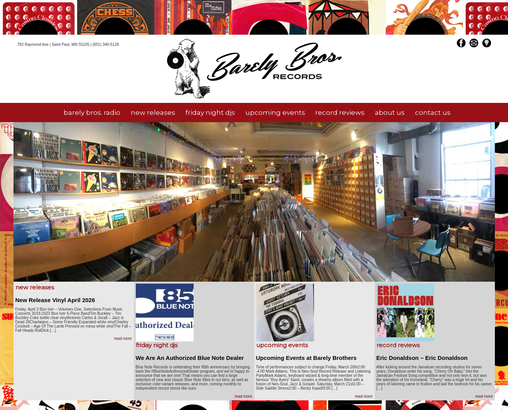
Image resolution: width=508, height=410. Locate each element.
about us (390, 112)
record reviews (340, 112)
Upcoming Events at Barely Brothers (306, 358)
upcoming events (275, 112)
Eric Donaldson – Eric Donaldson (422, 358)
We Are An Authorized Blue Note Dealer (190, 358)
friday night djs (210, 112)
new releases (153, 112)
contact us (433, 112)
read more (123, 338)
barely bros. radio (92, 112)
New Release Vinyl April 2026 (55, 300)
